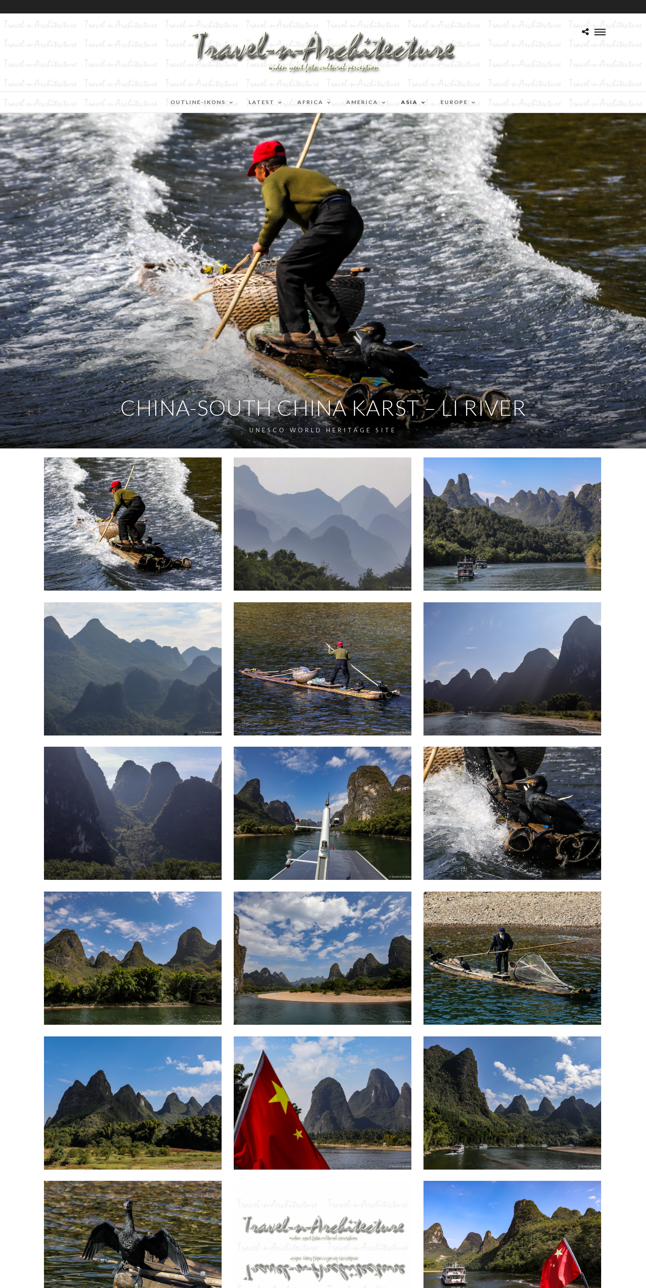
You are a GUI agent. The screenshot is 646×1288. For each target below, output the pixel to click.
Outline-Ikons (198, 102)
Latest (262, 102)
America (362, 102)
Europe (454, 102)
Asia (409, 102)
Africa (310, 102)
